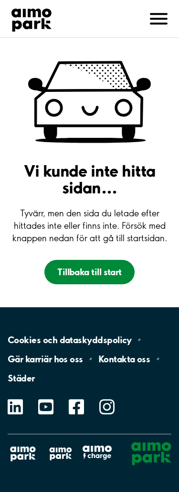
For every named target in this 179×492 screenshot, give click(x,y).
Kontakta (124, 359)
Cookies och (70, 340)
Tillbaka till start (89, 272)
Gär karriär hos (45, 359)
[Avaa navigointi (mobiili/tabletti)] (159, 18)
